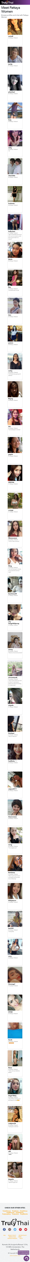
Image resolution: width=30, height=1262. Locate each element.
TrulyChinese (7, 1211)
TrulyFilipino (20, 1212)
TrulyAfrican (23, 1211)
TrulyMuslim (24, 1214)
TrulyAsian (15, 1211)
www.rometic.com (15, 1255)
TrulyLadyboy (6, 1214)
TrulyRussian (10, 1212)
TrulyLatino (15, 1214)
